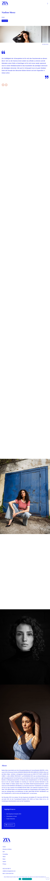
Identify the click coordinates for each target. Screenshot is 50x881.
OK (20, 879)
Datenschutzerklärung (27, 879)
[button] (47, 3)
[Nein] (47, 878)
